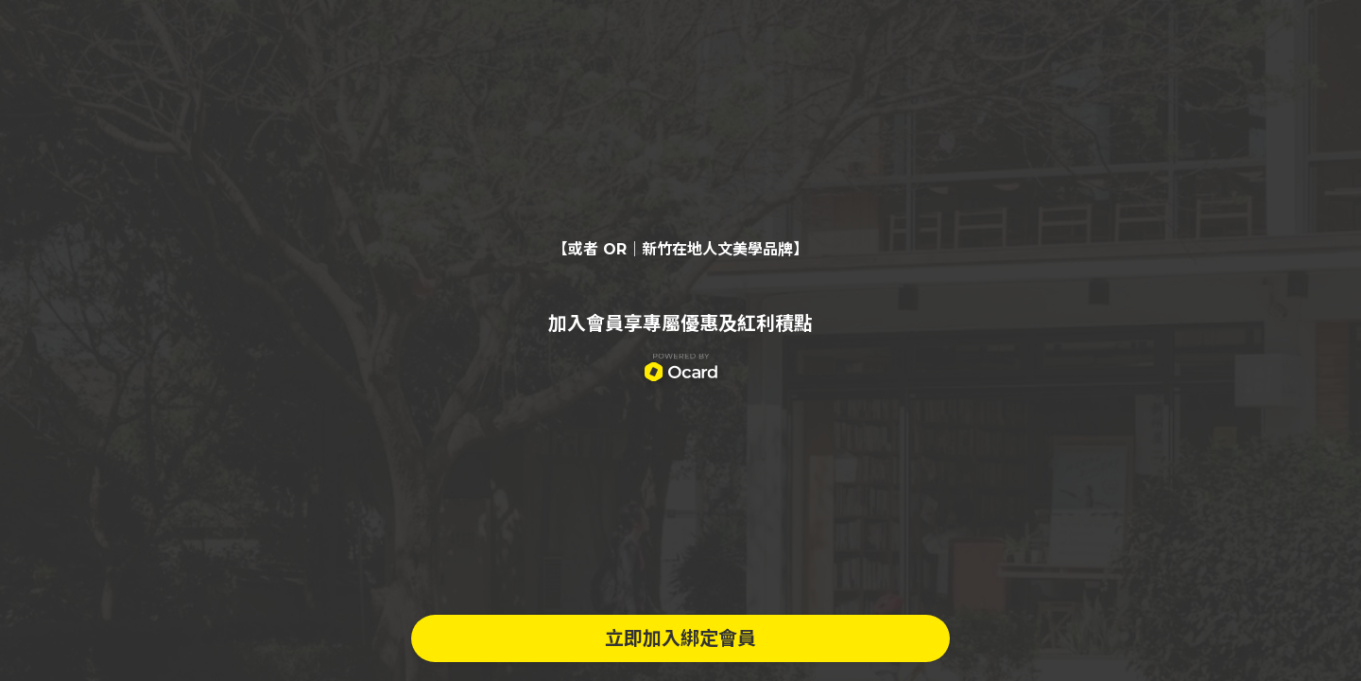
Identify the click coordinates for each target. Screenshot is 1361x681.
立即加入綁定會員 (680, 638)
